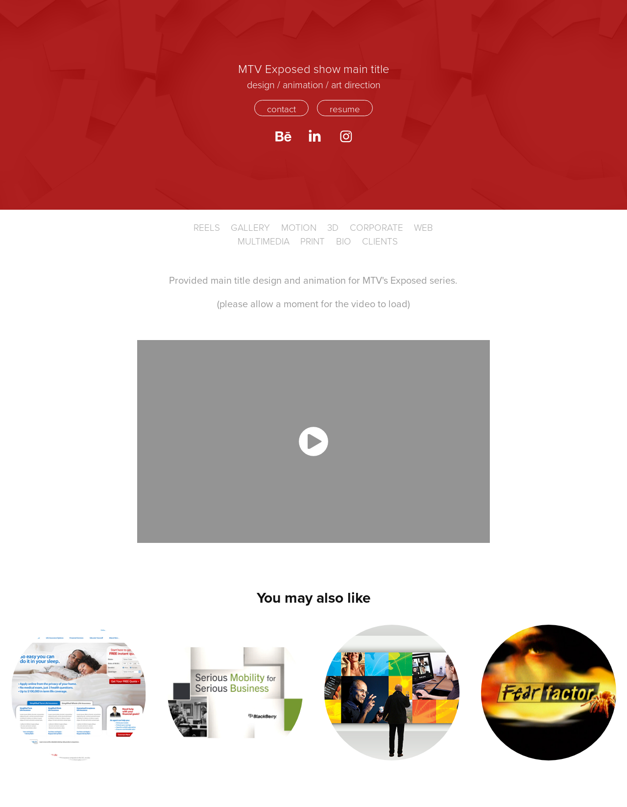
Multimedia (263, 240)
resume (345, 108)
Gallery (250, 227)
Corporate (376, 227)
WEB (423, 227)
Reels (206, 227)
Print (312, 240)
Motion (298, 227)
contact (281, 108)
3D (332, 227)
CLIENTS (380, 240)
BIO (343, 240)
